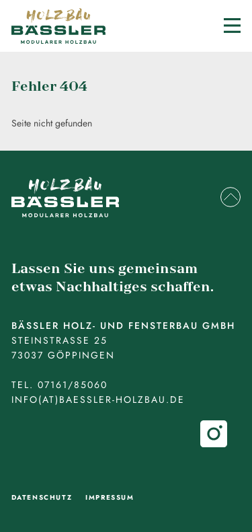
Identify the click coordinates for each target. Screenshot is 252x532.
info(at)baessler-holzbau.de (98, 399)
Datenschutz (42, 497)
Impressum (109, 497)
